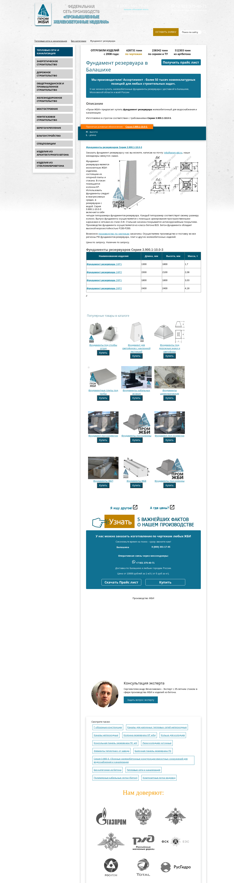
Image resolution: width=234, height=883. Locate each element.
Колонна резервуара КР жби (140, 735)
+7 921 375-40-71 (189, 6)
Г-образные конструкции (108, 727)
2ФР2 (104, 288)
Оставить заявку (165, 32)
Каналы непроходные (106, 735)
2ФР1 (104, 280)
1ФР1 (104, 264)
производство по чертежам (113, 233)
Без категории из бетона (108, 770)
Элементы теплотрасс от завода (111, 751)
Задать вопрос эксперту (140, 700)
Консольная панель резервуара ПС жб (115, 743)
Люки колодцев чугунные (156, 743)
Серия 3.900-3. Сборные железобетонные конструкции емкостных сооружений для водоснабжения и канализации (141, 760)
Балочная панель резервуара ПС (153, 751)
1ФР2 (104, 272)
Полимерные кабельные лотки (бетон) (116, 777)
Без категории (78, 41)
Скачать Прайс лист (121, 582)
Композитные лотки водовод (159, 777)
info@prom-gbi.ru (135, 13)
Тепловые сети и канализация (50, 41)
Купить (103, 352)
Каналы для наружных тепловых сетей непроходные (157, 727)
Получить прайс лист (181, 62)
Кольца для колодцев (173, 735)
